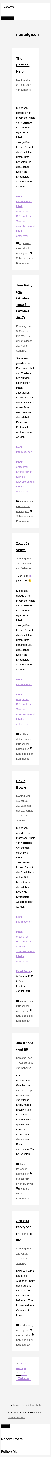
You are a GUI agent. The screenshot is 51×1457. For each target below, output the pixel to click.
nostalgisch (22, 253)
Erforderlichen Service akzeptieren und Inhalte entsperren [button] (25, 226)
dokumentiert (26, 501)
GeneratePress (16, 1417)
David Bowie (23, 971)
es (30, 575)
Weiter (23, 1378)
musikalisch (23, 248)
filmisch (23, 1164)
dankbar (23, 734)
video (27, 1335)
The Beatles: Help (22, 65)
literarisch (21, 1169)
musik (19, 1335)
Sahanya (9, 7)
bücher (20, 1178)
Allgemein (24, 243)
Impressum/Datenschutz (27, 1405)
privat (30, 1183)
